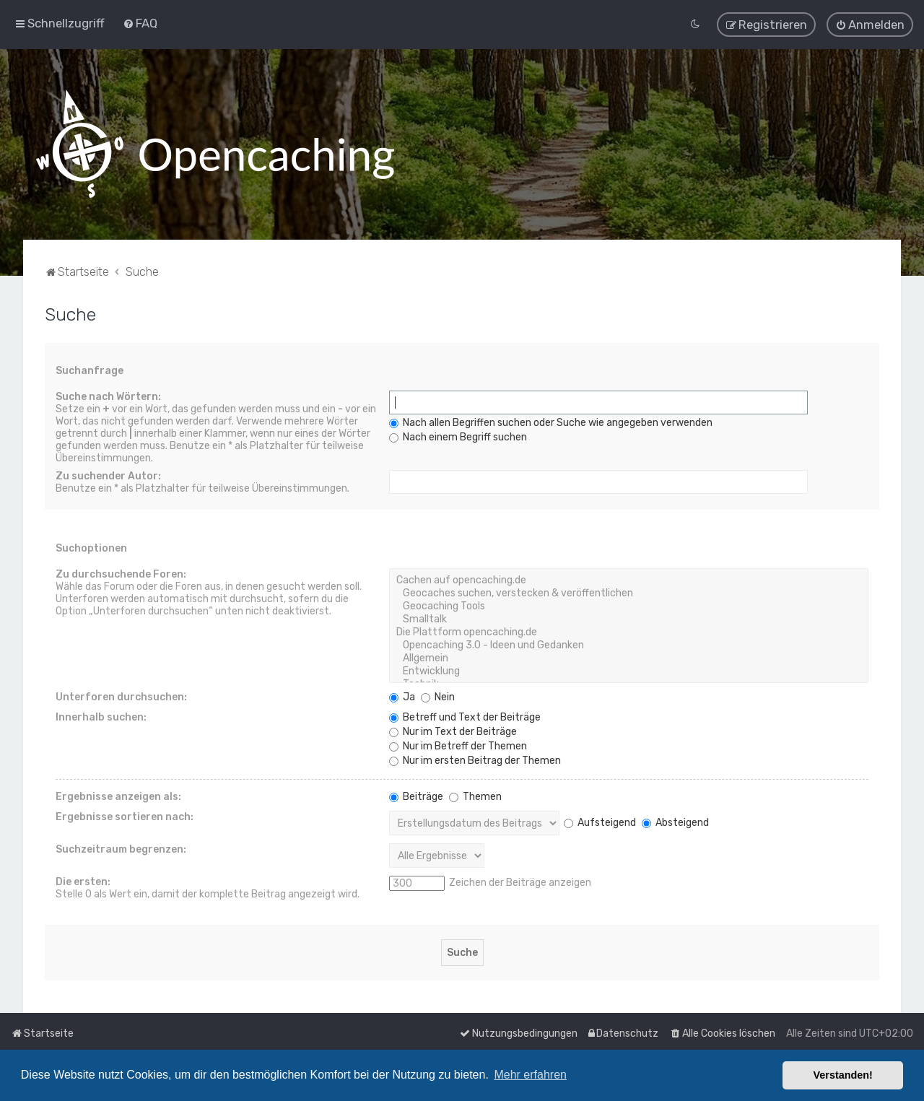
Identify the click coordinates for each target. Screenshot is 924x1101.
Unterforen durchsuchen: (121, 696)
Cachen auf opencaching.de (629, 579)
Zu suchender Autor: (108, 475)
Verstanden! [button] (843, 1075)
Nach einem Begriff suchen (458, 436)
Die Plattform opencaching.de (629, 631)
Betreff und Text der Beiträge (465, 716)
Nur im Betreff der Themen (458, 745)
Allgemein (629, 657)
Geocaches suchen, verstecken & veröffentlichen (629, 592)
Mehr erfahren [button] (530, 1075)
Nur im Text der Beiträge (453, 731)
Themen (475, 796)
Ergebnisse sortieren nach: (124, 816)
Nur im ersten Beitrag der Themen (475, 760)
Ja (402, 696)
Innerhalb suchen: (101, 716)
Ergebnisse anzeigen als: (118, 796)
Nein (438, 696)
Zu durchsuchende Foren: (121, 573)
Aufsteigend (600, 822)
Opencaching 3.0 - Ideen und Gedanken (629, 644)
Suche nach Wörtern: (108, 396)
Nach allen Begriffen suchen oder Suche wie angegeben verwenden (550, 422)
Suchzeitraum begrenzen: (121, 849)
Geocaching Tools (629, 605)
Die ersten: (83, 881)
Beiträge (416, 796)
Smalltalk (629, 618)
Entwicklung (629, 670)
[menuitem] (140, 23)
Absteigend (675, 822)
